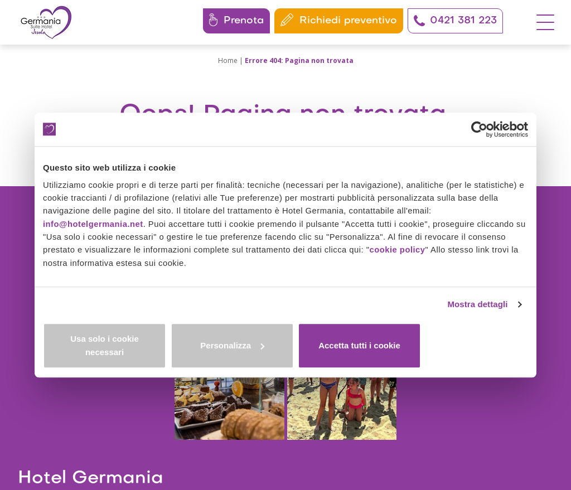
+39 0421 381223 (75, 397)
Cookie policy (331, 437)
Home (228, 60)
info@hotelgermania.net (93, 230)
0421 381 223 (455, 20)
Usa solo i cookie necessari (122, 349)
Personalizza (286, 349)
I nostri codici (57, 449)
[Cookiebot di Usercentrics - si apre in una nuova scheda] (479, 132)
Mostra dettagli (476, 313)
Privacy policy (280, 437)
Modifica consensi (389, 437)
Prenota (236, 19)
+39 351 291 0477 (100, 410)
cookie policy (402, 257)
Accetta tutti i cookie (449, 349)
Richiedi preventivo (338, 19)
